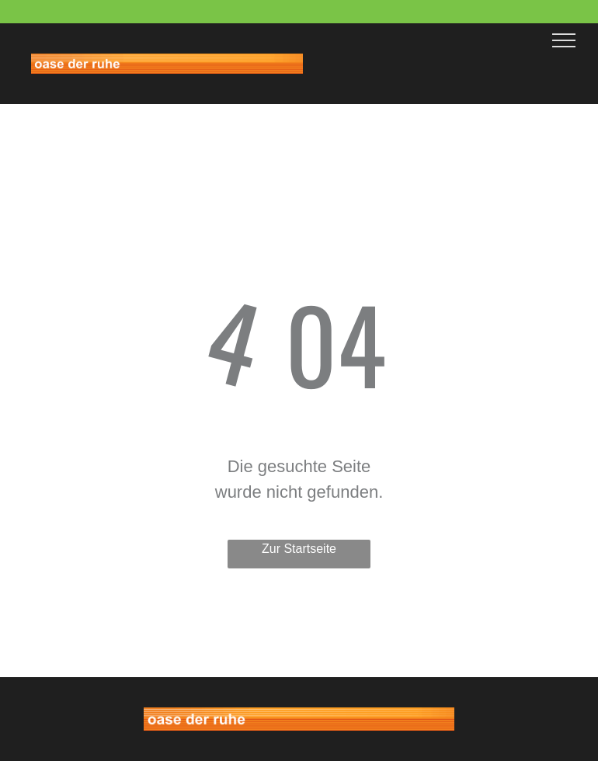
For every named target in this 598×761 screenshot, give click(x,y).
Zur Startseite (299, 548)
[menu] (564, 40)
